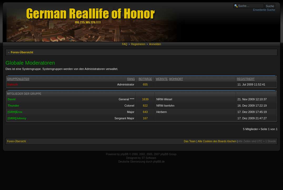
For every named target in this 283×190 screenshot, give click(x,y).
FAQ (124, 44)
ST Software (149, 157)
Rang (131, 79)
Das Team (190, 141)
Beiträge (145, 79)
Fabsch (13, 84)
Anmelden (155, 44)
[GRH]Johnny (17, 118)
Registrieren (138, 44)
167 (145, 118)
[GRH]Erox (15, 111)
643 (145, 111)
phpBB (124, 154)
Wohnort (176, 79)
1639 (145, 99)
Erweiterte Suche (264, 9)
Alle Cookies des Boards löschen (217, 141)
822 (145, 105)
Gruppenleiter (18, 79)
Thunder (13, 105)
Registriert (246, 79)
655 (145, 84)
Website (162, 79)
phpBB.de (159, 161)
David (12, 99)
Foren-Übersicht (22, 52)
